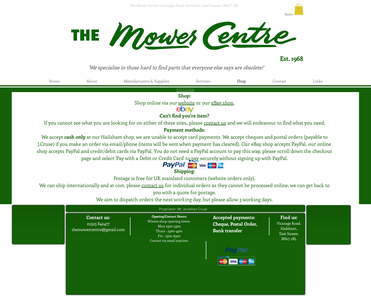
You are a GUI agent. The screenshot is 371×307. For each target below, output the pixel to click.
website (186, 102)
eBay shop (222, 102)
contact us (215, 122)
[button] (298, 9)
